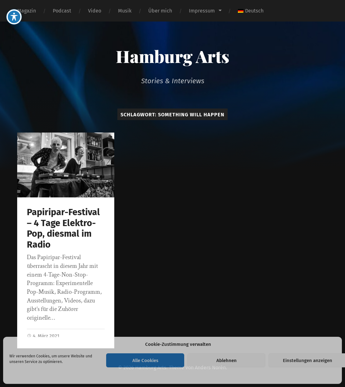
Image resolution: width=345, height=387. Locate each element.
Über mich (160, 11)
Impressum (202, 11)
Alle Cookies (145, 360)
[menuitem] (250, 11)
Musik (124, 11)
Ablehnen (226, 360)
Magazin (26, 11)
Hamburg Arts (172, 56)
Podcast (62, 11)
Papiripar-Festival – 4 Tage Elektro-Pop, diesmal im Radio (63, 228)
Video (94, 11)
